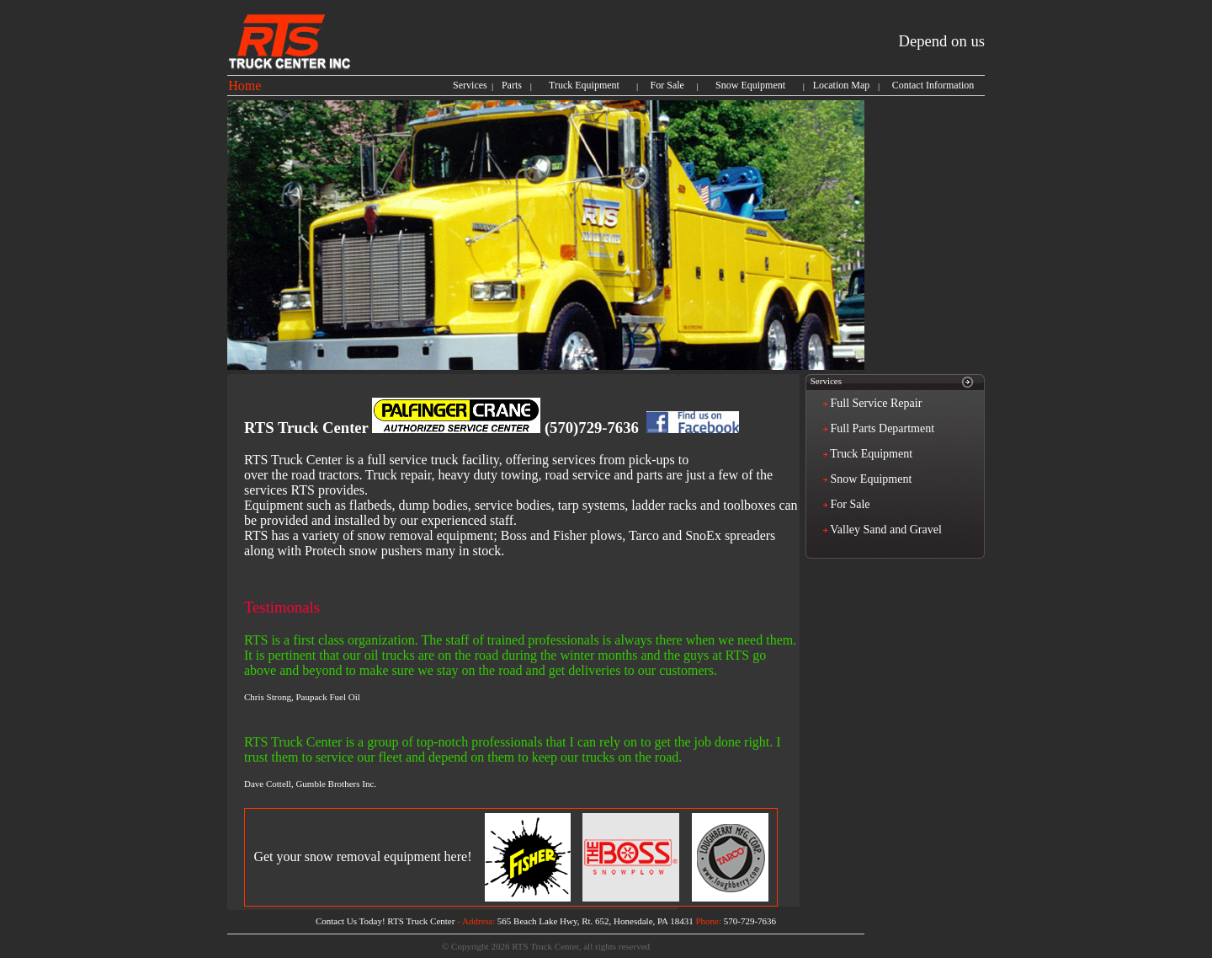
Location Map (841, 85)
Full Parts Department (880, 428)
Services (470, 85)
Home (244, 85)
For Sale (667, 85)
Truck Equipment (584, 85)
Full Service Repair (874, 403)
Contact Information (933, 85)
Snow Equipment (750, 85)
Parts (512, 85)
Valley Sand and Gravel (884, 529)
